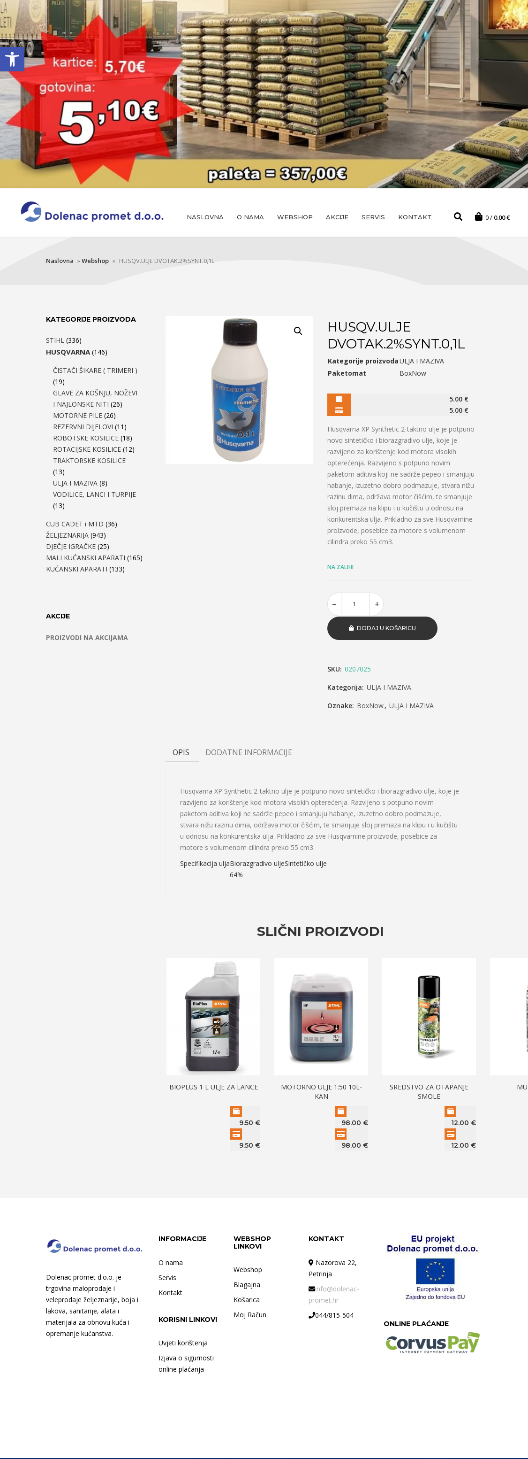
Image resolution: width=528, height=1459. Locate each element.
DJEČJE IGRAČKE (71, 547)
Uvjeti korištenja (183, 1343)
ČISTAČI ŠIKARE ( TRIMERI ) (95, 371)
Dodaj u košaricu (386, 629)
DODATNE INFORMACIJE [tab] (248, 753)
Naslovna (205, 217)
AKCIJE (337, 217)
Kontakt (415, 217)
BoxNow (370, 706)
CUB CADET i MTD (75, 525)
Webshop (295, 217)
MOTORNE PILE (77, 416)
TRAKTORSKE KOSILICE (89, 461)
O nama (250, 217)
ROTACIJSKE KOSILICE (87, 450)
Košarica (247, 1300)
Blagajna (247, 1285)
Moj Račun (250, 1315)
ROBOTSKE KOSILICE (86, 439)
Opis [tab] (181, 753)
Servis (373, 217)
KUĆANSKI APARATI (76, 570)
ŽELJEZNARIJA (67, 536)
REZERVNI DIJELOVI (83, 428)
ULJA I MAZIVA (389, 688)
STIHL (55, 341)
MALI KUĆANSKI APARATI (85, 559)
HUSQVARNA (68, 353)
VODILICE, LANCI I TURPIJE (94, 495)
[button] (12, 59)
